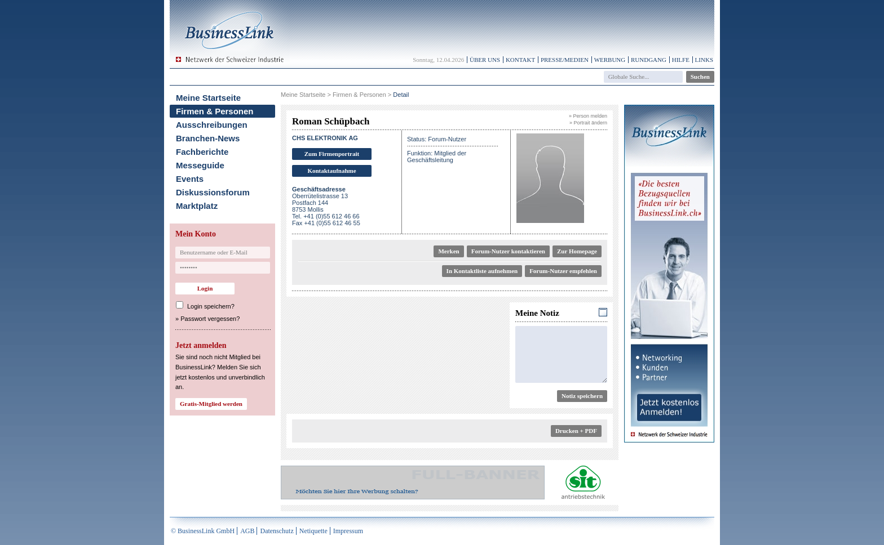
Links (704, 59)
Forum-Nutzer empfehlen (563, 270)
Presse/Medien (565, 59)
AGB (247, 531)
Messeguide (200, 165)
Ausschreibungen (211, 124)
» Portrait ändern (588, 123)
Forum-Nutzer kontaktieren (508, 251)
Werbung (610, 59)
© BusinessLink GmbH (203, 531)
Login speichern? (211, 306)
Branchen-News (208, 138)
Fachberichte (202, 152)
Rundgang (648, 59)
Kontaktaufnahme (331, 170)
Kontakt (520, 59)
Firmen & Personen (215, 111)
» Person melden (588, 116)
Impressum (348, 531)
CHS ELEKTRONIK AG (325, 138)
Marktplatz (197, 206)
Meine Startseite (208, 97)
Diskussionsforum (213, 192)
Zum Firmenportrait (331, 153)
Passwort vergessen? (210, 318)
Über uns (485, 59)
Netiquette (313, 531)
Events (190, 179)
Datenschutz (276, 531)
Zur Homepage (577, 251)
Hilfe (680, 59)
